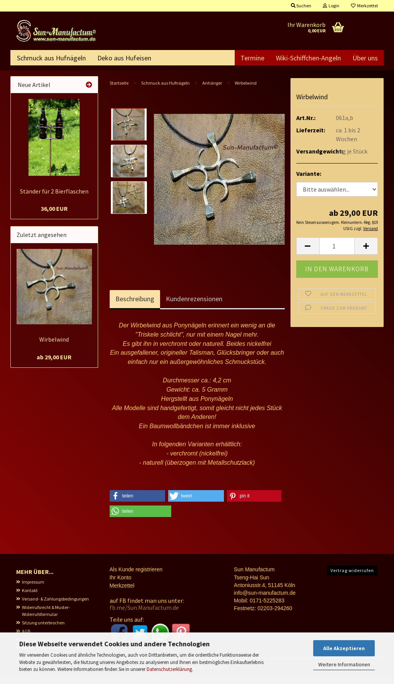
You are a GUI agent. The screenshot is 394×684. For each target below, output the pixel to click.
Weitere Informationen (344, 664)
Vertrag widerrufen (352, 577)
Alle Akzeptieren (344, 648)
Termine (252, 57)
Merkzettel (364, 5)
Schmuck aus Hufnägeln (51, 57)
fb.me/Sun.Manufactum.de (144, 614)
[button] (307, 252)
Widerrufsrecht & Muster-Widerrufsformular (46, 617)
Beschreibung (134, 305)
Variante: (308, 180)
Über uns (365, 57)
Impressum (33, 588)
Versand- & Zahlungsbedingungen (55, 605)
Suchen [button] (301, 5)
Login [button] (331, 5)
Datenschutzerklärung (169, 669)
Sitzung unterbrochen (43, 629)
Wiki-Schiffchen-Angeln (308, 57)
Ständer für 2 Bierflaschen (54, 198)
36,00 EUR (54, 215)
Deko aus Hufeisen (124, 57)
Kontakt (30, 597)
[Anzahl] (337, 252)
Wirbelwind (54, 346)
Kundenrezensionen (194, 305)
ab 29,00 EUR (54, 363)
